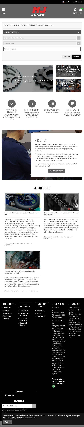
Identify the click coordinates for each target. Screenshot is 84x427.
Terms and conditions (23, 319)
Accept (7, 422)
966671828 (58, 320)
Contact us (6, 308)
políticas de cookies (29, 418)
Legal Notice (24, 310)
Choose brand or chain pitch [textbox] (14, 38)
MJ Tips (20, 243)
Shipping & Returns (23, 324)
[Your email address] (17, 406)
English (67, 2)
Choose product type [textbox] (11, 32)
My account (41, 310)
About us (6, 310)
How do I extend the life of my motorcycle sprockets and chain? (20, 272)
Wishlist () (78, 2)
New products (7, 313)
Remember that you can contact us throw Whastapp (58, 381)
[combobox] (42, 32)
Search (76, 57)
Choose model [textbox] (9, 43)
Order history (41, 316)
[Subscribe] (34, 406)
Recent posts (42, 188)
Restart (66, 57)
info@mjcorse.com (58, 326)
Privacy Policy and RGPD (24, 314)
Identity (39, 313)
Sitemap (6, 319)
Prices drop (7, 316)
